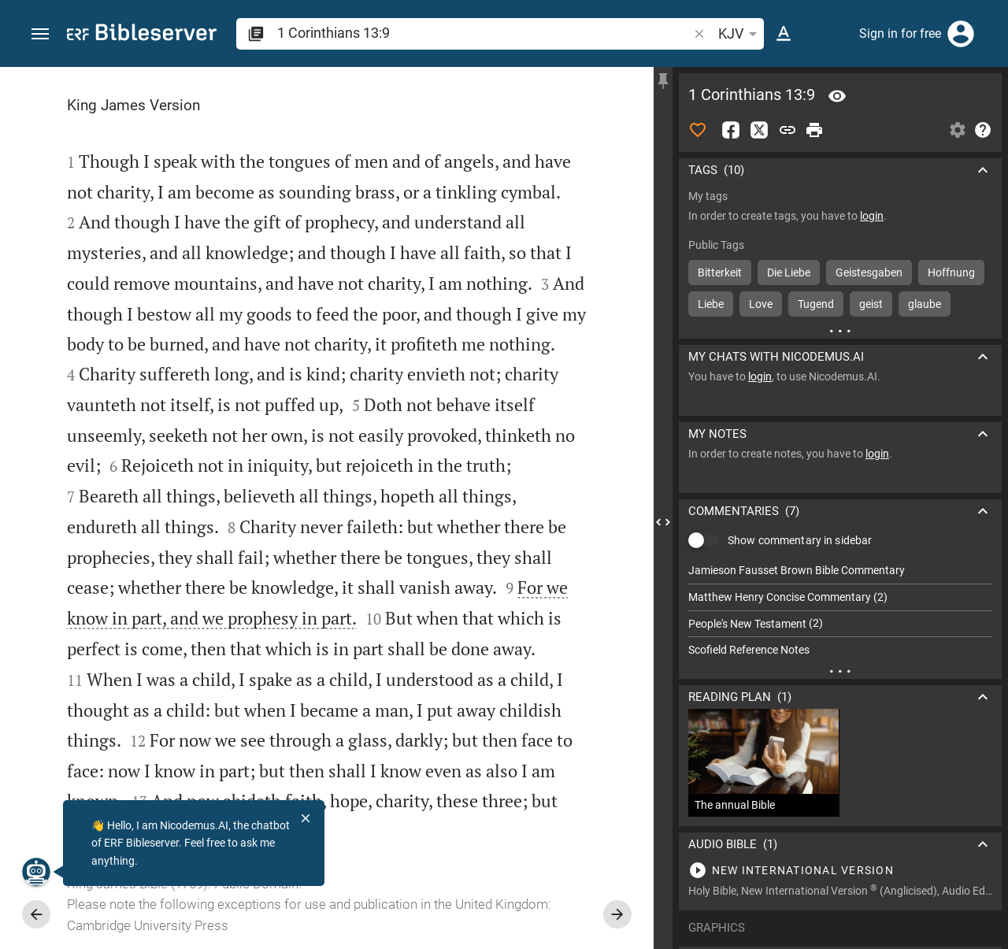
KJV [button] (740, 33)
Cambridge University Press (147, 925)
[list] (840, 610)
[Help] (982, 130)
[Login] (960, 34)
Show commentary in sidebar (800, 540)
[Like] (697, 130)
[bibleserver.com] (142, 35)
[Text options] (783, 34)
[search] (484, 32)
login (872, 215)
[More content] (840, 331)
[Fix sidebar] (663, 81)
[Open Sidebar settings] (957, 130)
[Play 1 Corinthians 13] (840, 870)
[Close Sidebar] (663, 522)
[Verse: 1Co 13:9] (837, 96)
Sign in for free (900, 33)
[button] (40, 34)
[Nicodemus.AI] (36, 872)
